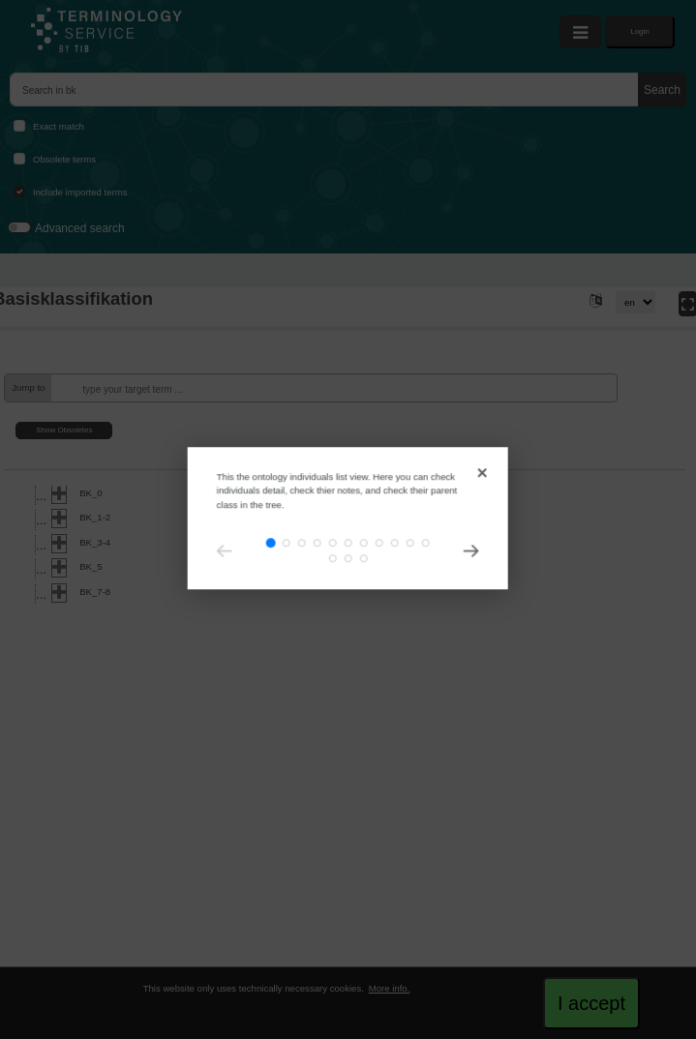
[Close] (434, 357)
